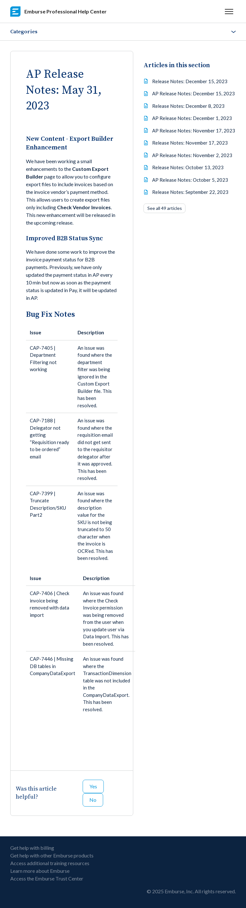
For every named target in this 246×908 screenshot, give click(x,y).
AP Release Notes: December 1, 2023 (192, 118)
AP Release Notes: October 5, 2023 (190, 180)
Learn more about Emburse (40, 871)
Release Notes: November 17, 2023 (190, 143)
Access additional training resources (49, 863)
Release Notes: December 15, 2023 (189, 81)
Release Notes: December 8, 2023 (188, 106)
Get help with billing (32, 848)
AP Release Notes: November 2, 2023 (192, 155)
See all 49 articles (164, 208)
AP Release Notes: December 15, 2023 (193, 93)
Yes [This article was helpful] (93, 786)
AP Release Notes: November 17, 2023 (193, 130)
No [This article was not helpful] (92, 800)
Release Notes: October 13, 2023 (188, 167)
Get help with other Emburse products (52, 855)
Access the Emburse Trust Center (46, 878)
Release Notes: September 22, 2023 (190, 192)
